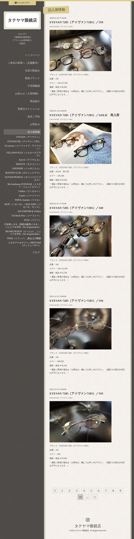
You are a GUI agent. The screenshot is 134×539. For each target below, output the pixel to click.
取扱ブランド (32, 78)
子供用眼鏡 (33, 85)
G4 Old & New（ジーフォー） (26, 215)
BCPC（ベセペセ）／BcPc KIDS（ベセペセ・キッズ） (23, 205)
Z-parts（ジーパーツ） (30, 195)
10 (80, 497)
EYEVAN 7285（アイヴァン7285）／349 (76, 207)
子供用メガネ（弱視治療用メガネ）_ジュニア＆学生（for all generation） (22, 225)
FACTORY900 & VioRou (29, 211)
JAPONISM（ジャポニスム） (26, 168)
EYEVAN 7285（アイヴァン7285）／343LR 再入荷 (84, 115)
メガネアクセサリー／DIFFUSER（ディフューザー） (24, 244)
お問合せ (75, 91)
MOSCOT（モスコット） (28, 164)
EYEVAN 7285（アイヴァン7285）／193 (76, 393)
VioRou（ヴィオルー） (29, 191)
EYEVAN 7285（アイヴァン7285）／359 (76, 22)
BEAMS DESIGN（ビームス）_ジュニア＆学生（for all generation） (23, 232)
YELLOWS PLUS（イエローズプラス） (23, 154)
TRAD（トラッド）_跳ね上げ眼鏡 (24, 238)
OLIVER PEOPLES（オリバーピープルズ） (23, 178)
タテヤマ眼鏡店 (88, 526)
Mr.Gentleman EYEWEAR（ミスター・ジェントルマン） (24, 185)
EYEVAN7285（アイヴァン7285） (61, 27)
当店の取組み (32, 70)
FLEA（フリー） (32, 220)
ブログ (36, 252)
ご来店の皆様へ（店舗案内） (24, 62)
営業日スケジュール (29, 109)
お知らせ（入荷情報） (27, 93)
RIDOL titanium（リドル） (28, 200)
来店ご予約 (33, 116)
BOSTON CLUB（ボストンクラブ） (23, 173)
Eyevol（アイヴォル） (30, 160)
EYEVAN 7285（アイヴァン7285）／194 (76, 300)
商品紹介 (35, 101)
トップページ (32, 55)
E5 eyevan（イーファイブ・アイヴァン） (23, 147)
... (88, 497)
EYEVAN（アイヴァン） (28, 137)
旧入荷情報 (33, 132)
